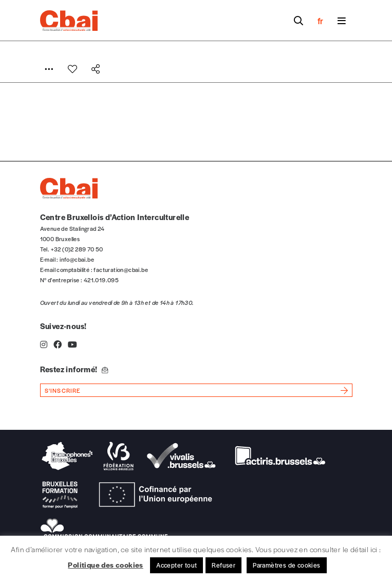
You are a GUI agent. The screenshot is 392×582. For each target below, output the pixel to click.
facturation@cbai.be (121, 269)
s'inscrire (63, 390)
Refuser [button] (223, 565)
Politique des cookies (105, 564)
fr (320, 20)
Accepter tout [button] (176, 565)
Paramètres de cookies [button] (286, 565)
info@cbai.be (77, 259)
